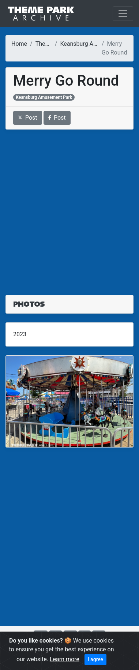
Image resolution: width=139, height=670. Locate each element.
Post (27, 117)
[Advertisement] (69, 207)
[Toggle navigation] (123, 13)
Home (19, 43)
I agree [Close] (95, 659)
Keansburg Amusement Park (97, 43)
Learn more (64, 659)
